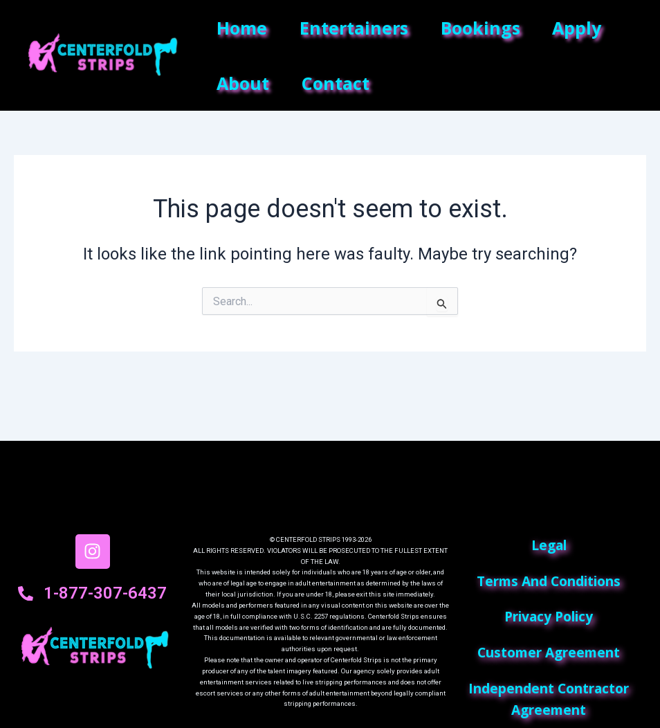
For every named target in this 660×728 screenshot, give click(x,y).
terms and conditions (549, 581)
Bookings (486, 27)
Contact (339, 83)
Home (243, 27)
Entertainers (357, 27)
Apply (584, 27)
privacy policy (548, 616)
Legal (549, 545)
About (244, 83)
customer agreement (548, 652)
